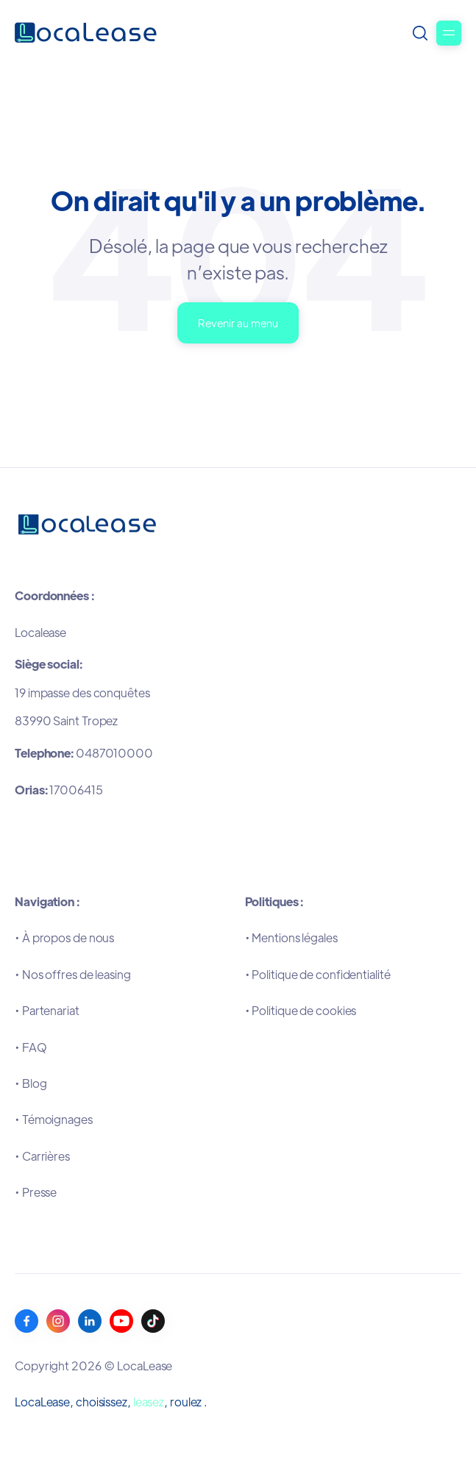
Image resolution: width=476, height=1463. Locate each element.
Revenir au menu (238, 323)
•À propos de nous (64, 937)
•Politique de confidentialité (318, 974)
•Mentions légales (291, 937)
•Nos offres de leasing (73, 974)
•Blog (30, 1083)
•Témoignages (54, 1119)
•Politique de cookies (301, 1010)
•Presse (36, 1192)
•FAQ (31, 1047)
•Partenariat (47, 1010)
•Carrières (42, 1156)
